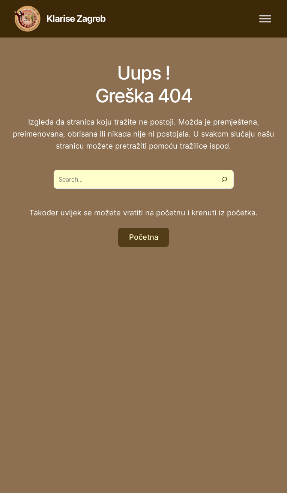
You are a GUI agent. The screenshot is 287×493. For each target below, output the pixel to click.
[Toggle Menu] (265, 18)
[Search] (224, 179)
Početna (143, 237)
